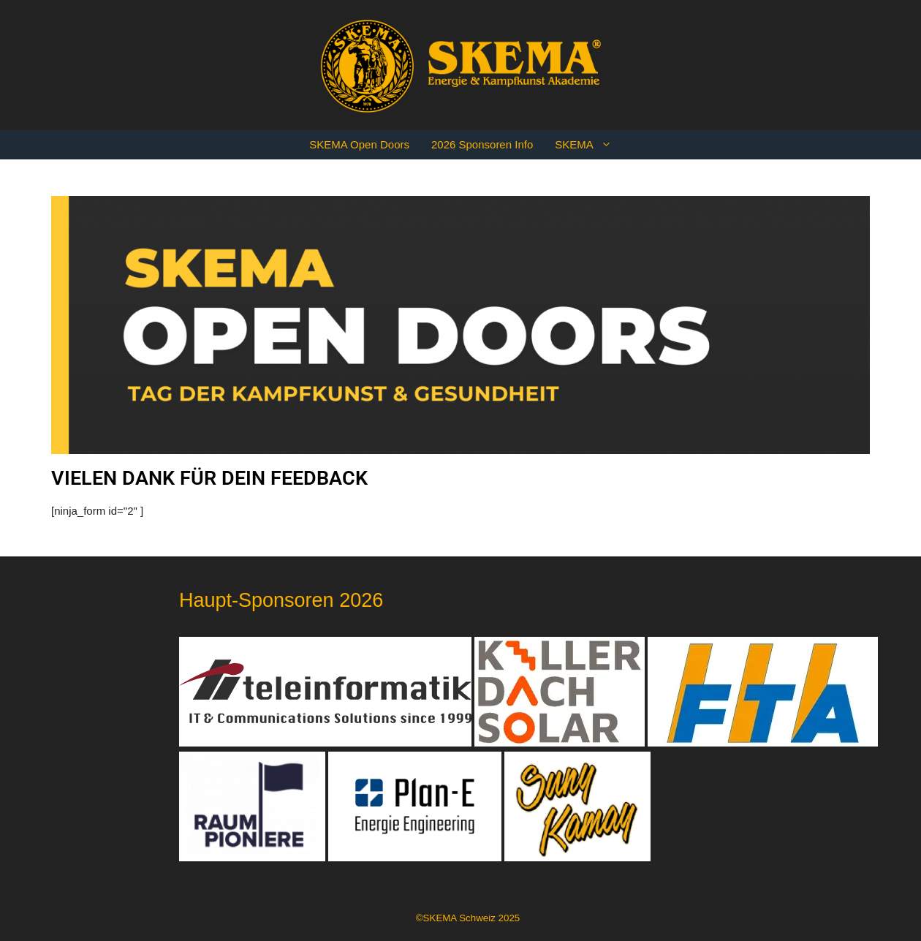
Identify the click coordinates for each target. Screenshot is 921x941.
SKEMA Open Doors (359, 144)
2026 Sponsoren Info (482, 144)
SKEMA (589, 144)
